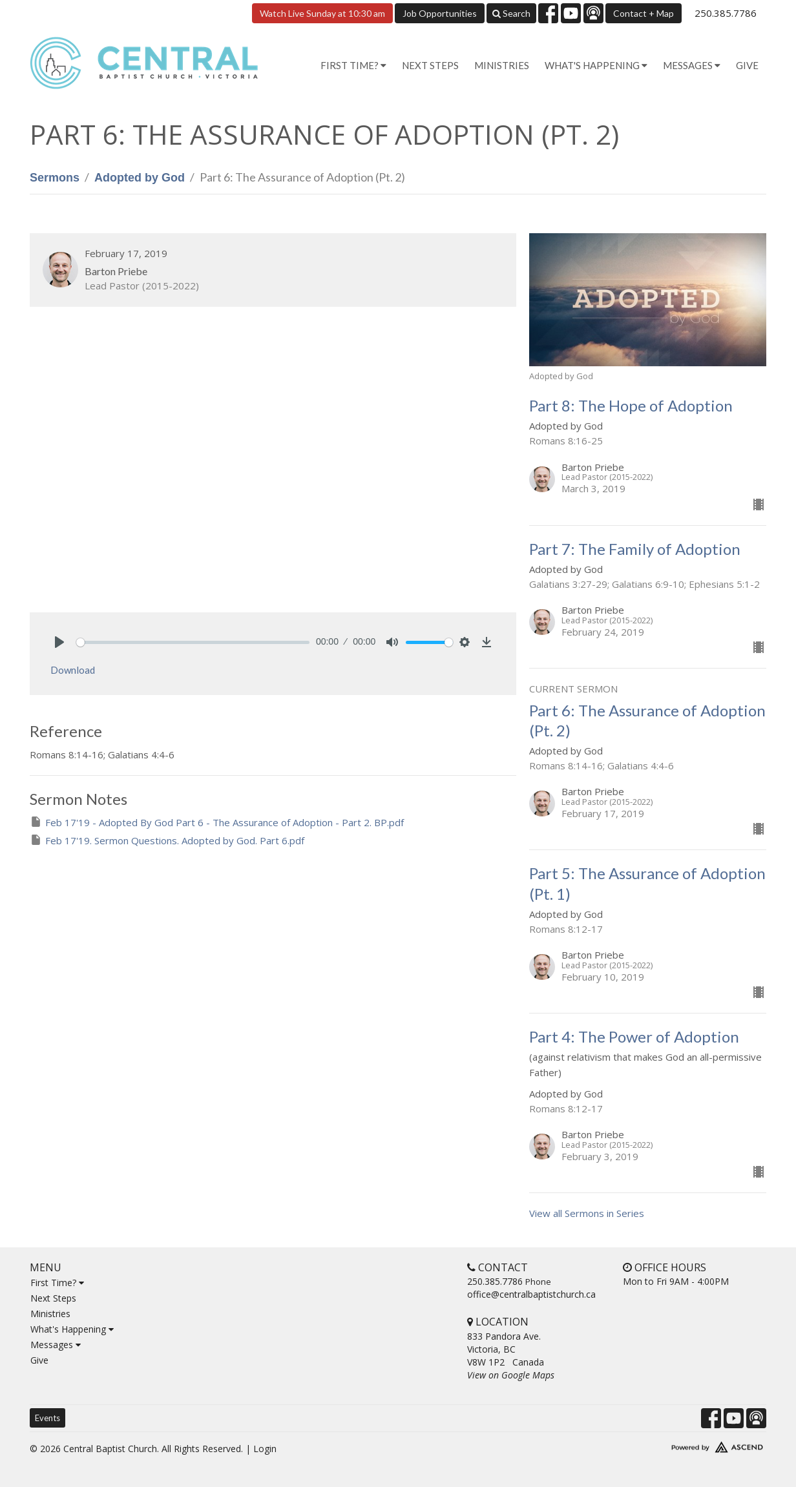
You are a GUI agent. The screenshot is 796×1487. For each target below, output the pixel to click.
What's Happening (72, 1329)
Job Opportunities (440, 13)
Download (72, 670)
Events (47, 1418)
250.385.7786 (726, 12)
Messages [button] (691, 65)
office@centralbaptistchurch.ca (531, 1294)
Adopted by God (139, 177)
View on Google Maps (510, 1375)
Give (747, 65)
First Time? (57, 1282)
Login (265, 1448)
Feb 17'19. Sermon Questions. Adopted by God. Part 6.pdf (167, 840)
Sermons (54, 177)
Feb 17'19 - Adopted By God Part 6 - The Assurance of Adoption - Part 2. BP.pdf (217, 822)
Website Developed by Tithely (679, 1444)
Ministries (501, 65)
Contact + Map (643, 13)
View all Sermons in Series (586, 1213)
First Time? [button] (353, 65)
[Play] (59, 642)
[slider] (192, 642)
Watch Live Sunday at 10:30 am (322, 13)
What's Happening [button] (596, 65)
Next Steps (430, 65)
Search (511, 13)
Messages (55, 1344)
